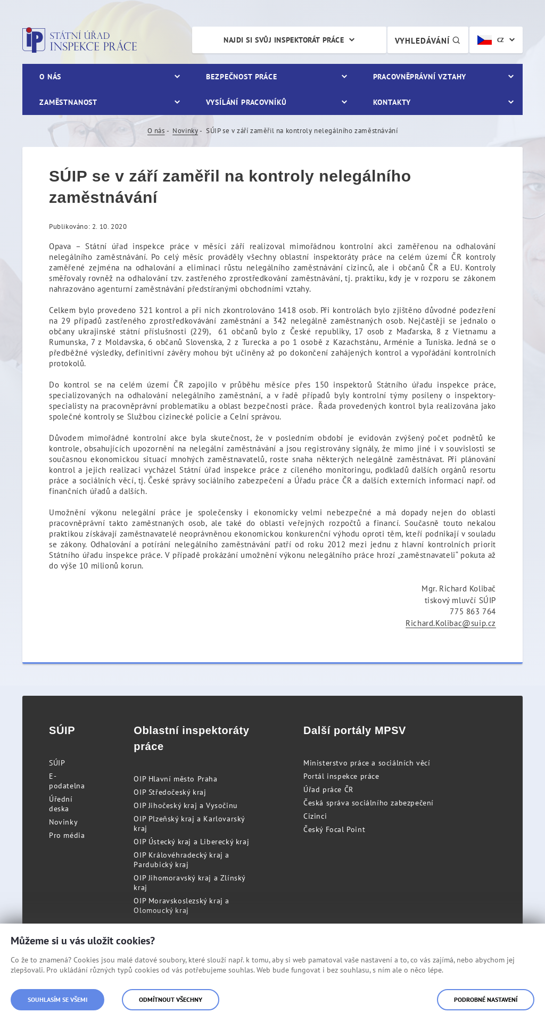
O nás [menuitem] (50, 76)
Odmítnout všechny (170, 999)
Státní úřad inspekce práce (79, 40)
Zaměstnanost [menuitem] (68, 102)
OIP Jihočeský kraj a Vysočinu (185, 805)
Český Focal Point (334, 829)
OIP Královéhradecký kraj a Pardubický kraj (181, 859)
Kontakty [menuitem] (392, 102)
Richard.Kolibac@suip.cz (451, 623)
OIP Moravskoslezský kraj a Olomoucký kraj (181, 905)
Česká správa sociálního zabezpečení (368, 803)
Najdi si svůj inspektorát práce (284, 40)
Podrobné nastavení (485, 999)
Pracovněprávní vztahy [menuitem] (420, 76)
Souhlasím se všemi (57, 999)
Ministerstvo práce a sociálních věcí (367, 763)
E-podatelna (67, 781)
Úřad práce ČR (328, 789)
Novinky (185, 130)
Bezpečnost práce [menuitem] (241, 76)
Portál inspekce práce (341, 776)
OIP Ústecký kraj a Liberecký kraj (191, 841)
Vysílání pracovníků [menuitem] (246, 102)
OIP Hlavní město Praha (175, 779)
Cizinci (315, 816)
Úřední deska (61, 803)
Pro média (67, 835)
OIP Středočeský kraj (170, 792)
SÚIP (57, 763)
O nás (156, 130)
